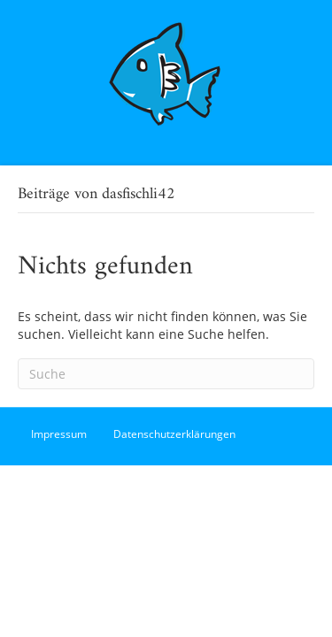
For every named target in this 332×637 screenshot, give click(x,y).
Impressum (59, 433)
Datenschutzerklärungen (174, 433)
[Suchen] (166, 373)
